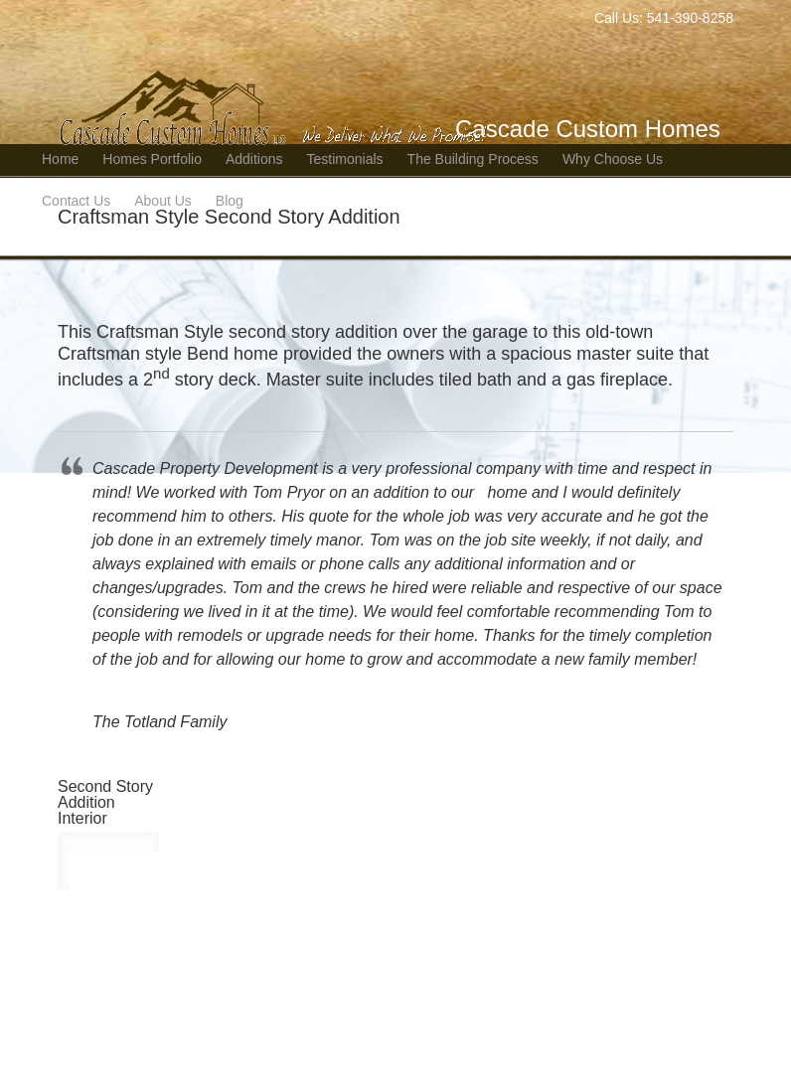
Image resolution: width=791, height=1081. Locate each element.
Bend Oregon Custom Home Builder (276, 75)
